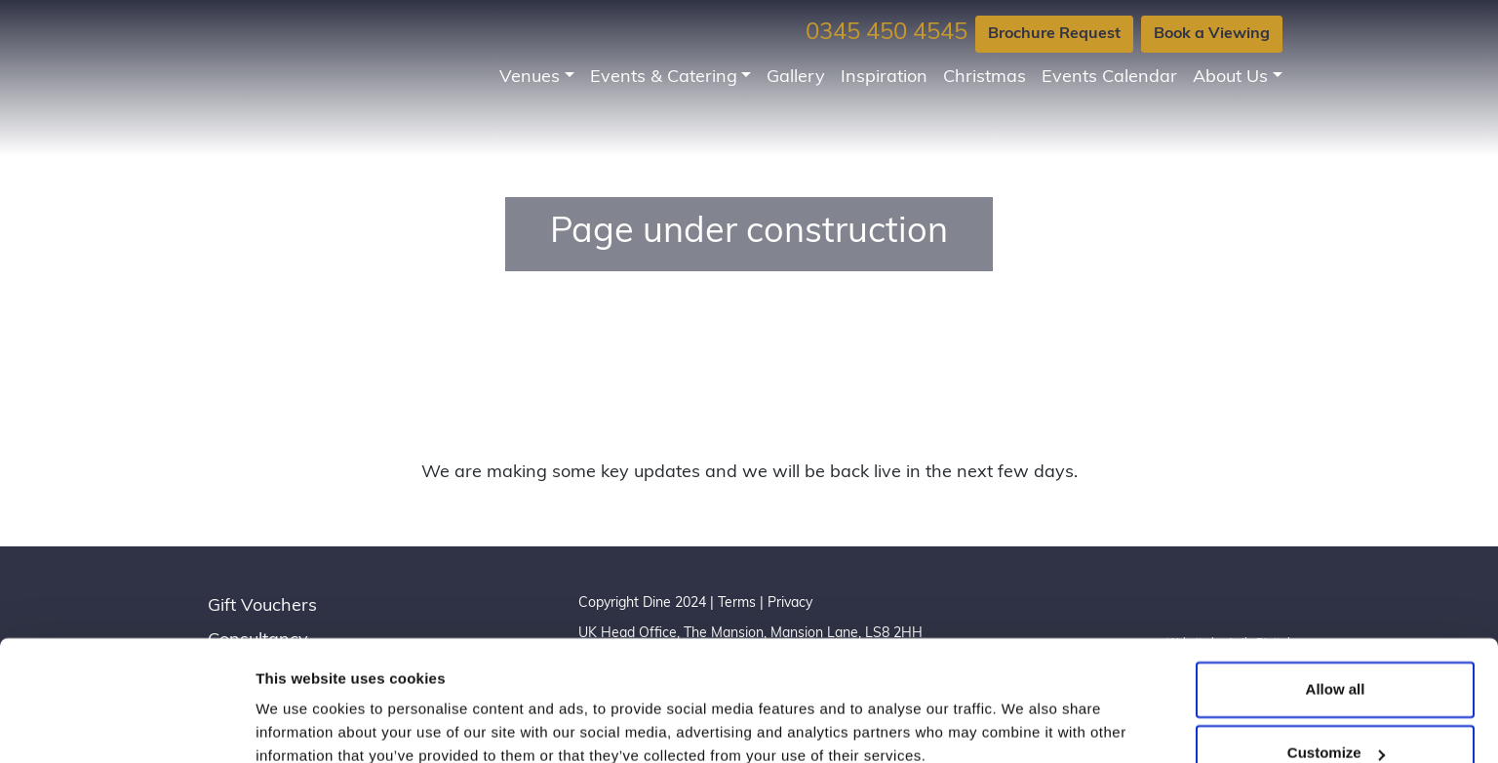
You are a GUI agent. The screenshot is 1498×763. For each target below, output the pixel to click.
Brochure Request (1054, 34)
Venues (529, 77)
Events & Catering (663, 77)
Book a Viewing (1212, 34)
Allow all (1335, 604)
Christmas (984, 77)
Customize (1336, 668)
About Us (1230, 77)
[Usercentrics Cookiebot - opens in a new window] (126, 725)
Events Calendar (1109, 77)
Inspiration (884, 77)
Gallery (796, 77)
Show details (301, 724)
